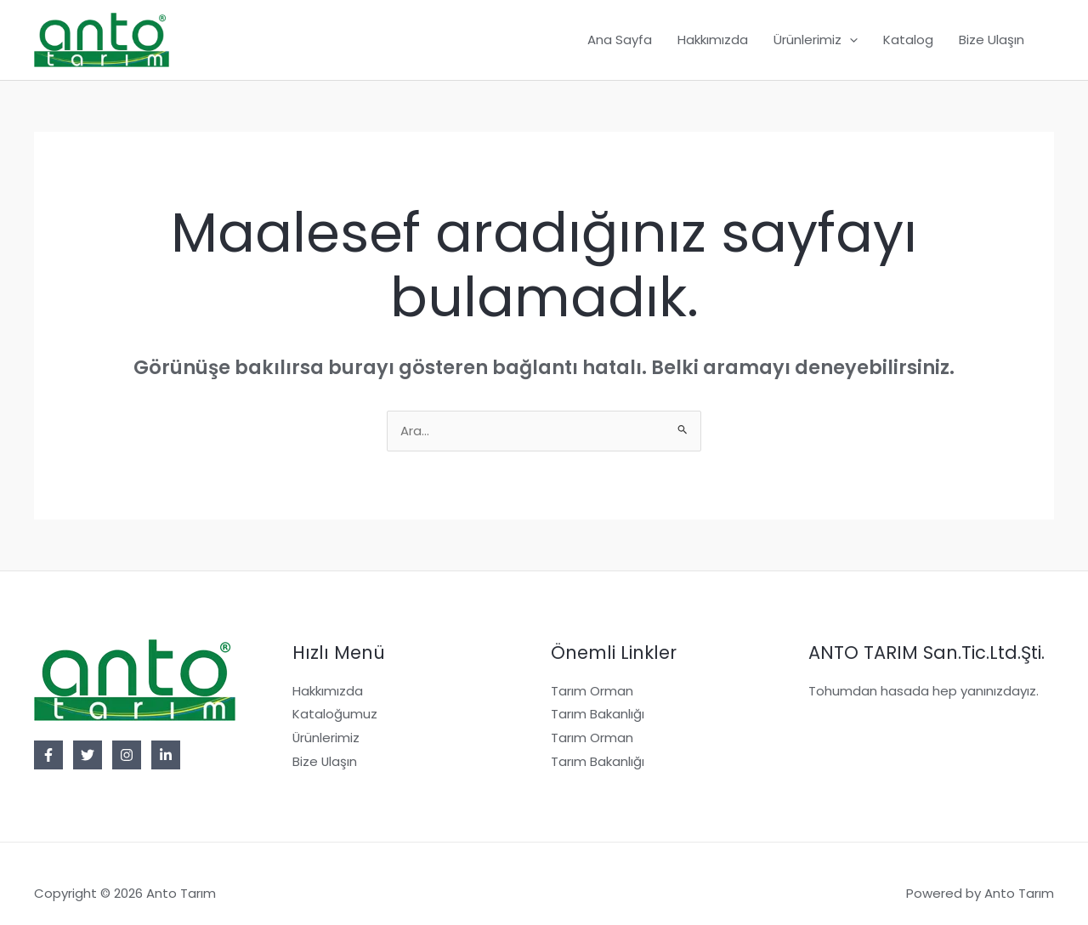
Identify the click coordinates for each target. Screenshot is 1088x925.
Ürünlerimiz (326, 738)
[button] (850, 40)
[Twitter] (87, 755)
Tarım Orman (592, 692)
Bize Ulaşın (991, 39)
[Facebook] (48, 755)
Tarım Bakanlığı (597, 715)
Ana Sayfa (619, 39)
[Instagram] (126, 755)
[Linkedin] (165, 755)
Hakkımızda (712, 39)
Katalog (908, 39)
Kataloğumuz (334, 715)
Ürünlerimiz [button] (816, 40)
